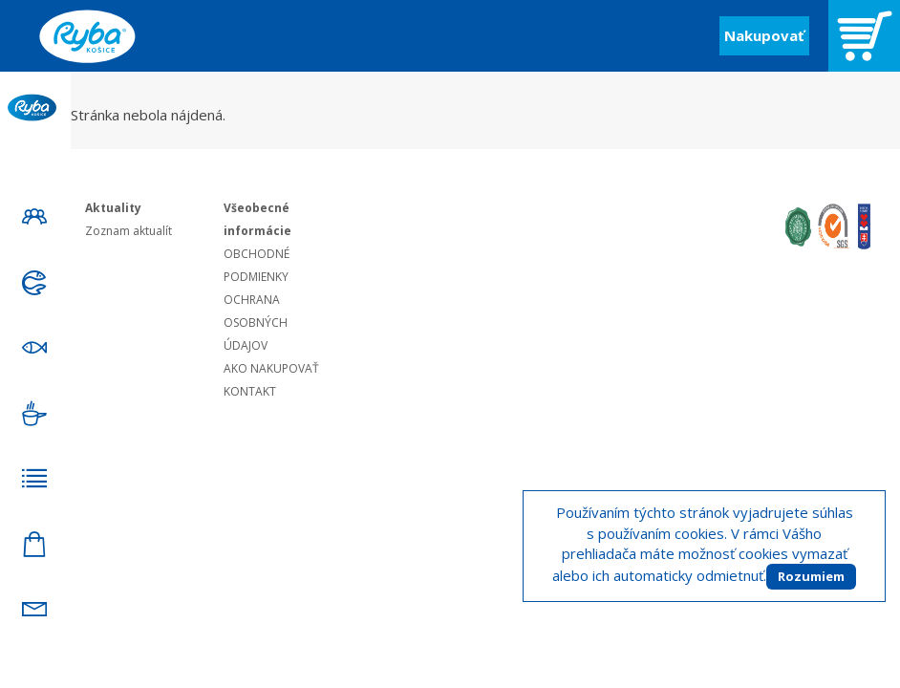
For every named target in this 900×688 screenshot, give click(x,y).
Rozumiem (811, 576)
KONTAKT (250, 391)
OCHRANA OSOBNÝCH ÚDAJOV (256, 322)
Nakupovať (764, 35)
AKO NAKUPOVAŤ (271, 368)
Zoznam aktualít (128, 231)
